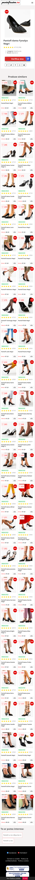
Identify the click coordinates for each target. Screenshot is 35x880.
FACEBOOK (12, 853)
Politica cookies (23, 861)
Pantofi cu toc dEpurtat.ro (12, 835)
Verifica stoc (20, 59)
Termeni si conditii (13, 859)
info (15, 108)
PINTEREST (22, 853)
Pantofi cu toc (8, 841)
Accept (25, 878)
